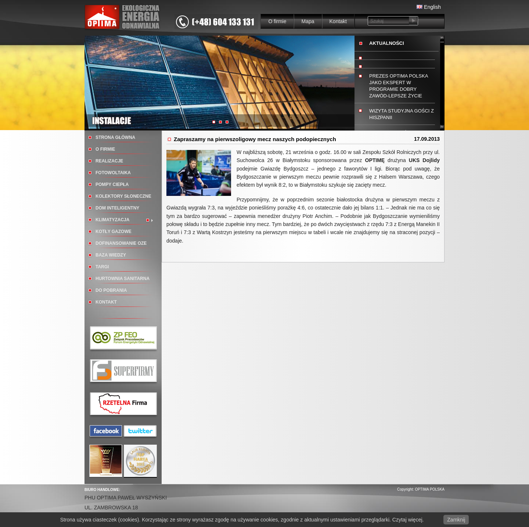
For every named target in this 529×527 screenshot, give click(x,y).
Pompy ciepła (112, 184)
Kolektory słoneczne (123, 196)
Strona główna (115, 137)
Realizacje (109, 161)
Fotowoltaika (113, 172)
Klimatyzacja (112, 219)
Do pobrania (111, 290)
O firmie (277, 21)
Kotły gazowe (114, 231)
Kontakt (338, 21)
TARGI (102, 266)
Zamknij (456, 520)
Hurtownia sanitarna (123, 278)
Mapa (307, 21)
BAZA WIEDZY (111, 255)
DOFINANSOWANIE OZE (121, 243)
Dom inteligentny (117, 208)
